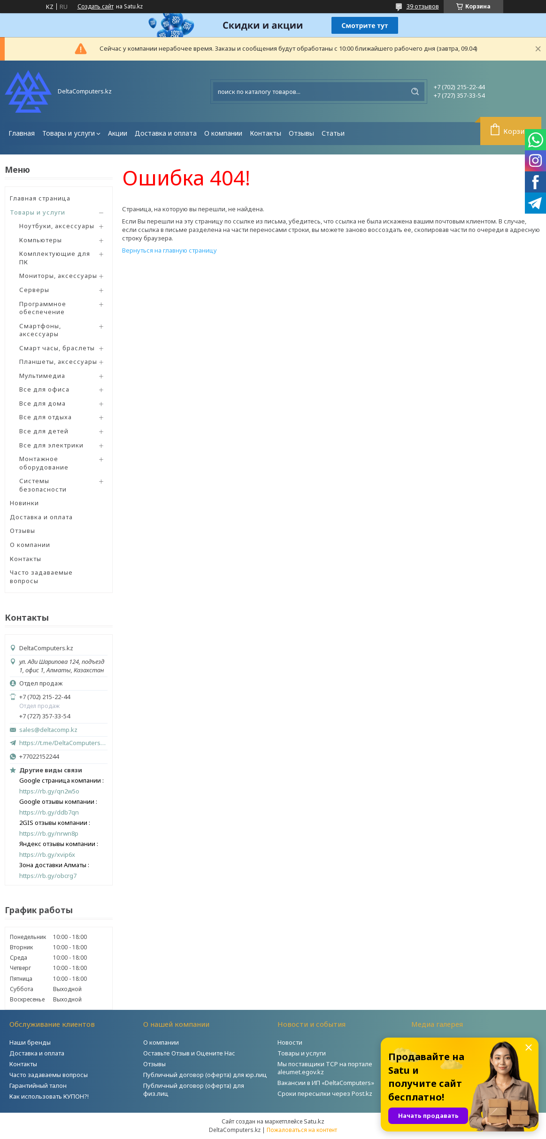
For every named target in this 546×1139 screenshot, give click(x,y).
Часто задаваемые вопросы (41, 576)
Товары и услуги (68, 133)
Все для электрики (51, 445)
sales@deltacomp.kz (48, 730)
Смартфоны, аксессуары (40, 330)
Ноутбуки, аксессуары (56, 226)
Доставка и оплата (166, 133)
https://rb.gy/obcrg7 (48, 876)
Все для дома (42, 403)
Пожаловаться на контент (302, 1130)
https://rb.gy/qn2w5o (49, 791)
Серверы (34, 289)
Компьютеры (40, 240)
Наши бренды (30, 1042)
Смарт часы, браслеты (57, 348)
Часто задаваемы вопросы (48, 1074)
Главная (21, 133)
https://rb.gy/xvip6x (47, 855)
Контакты (265, 133)
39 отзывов (423, 6)
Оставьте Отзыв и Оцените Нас (189, 1053)
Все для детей (44, 431)
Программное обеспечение (42, 308)
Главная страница (40, 198)
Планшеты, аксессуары (58, 361)
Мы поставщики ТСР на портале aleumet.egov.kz (324, 1068)
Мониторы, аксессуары (58, 275)
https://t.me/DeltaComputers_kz (63, 743)
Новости (289, 1042)
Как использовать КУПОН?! (49, 1096)
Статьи (333, 133)
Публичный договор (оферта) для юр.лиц (205, 1074)
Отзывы (301, 133)
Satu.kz (314, 1121)
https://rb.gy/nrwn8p (48, 834)
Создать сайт (95, 6)
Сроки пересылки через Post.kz (324, 1093)
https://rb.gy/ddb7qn (49, 812)
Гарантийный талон (38, 1085)
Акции (117, 133)
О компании (223, 133)
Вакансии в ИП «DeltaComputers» (325, 1082)
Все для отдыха (45, 417)
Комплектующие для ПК (54, 257)
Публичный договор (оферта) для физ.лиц (193, 1089)
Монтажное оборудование (44, 462)
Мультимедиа (42, 375)
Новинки (24, 503)
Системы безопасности (43, 485)
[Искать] (415, 91)
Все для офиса (44, 389)
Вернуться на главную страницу (169, 250)
